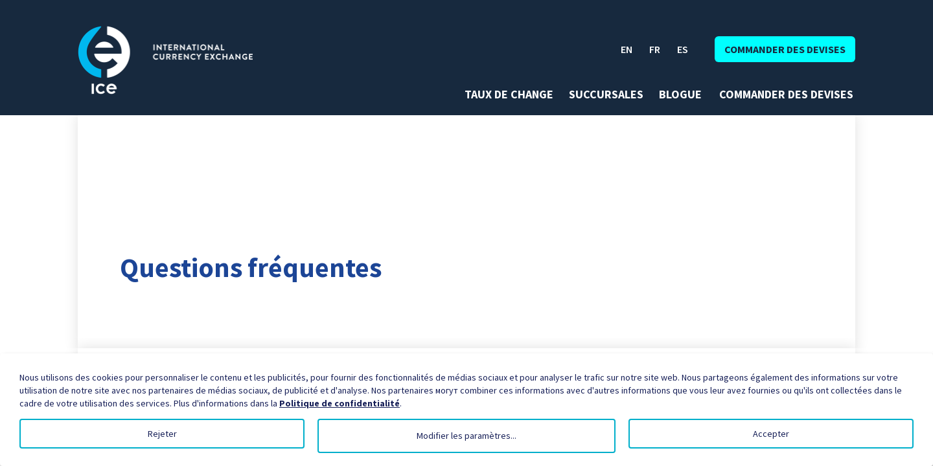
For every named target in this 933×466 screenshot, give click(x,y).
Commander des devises (785, 49)
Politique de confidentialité (339, 403)
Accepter (771, 433)
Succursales (606, 94)
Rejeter (162, 433)
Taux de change (509, 94)
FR (654, 49)
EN (626, 49)
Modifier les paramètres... (466, 435)
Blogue (680, 94)
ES (682, 49)
